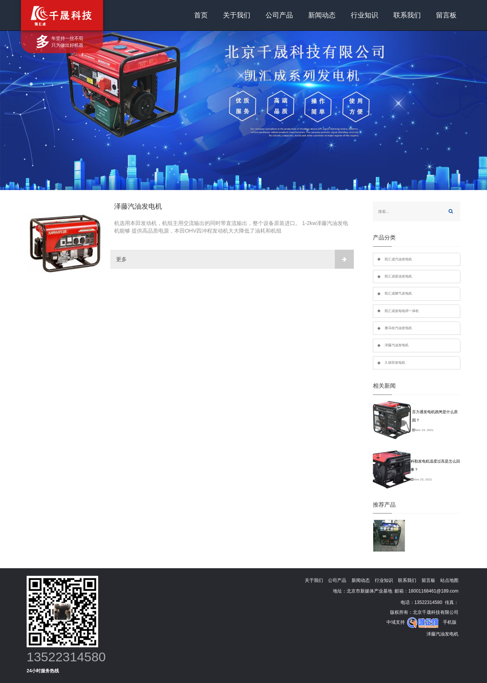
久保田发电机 (395, 362)
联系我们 (407, 15)
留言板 (446, 15)
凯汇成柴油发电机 (398, 276)
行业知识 (364, 15)
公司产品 (279, 15)
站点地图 (449, 580)
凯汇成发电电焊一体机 (402, 311)
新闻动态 (322, 15)
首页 (201, 15)
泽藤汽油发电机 (397, 345)
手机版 (450, 622)
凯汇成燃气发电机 (398, 293)
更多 (235, 259)
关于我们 (236, 15)
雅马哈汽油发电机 (398, 328)
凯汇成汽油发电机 (398, 259)
